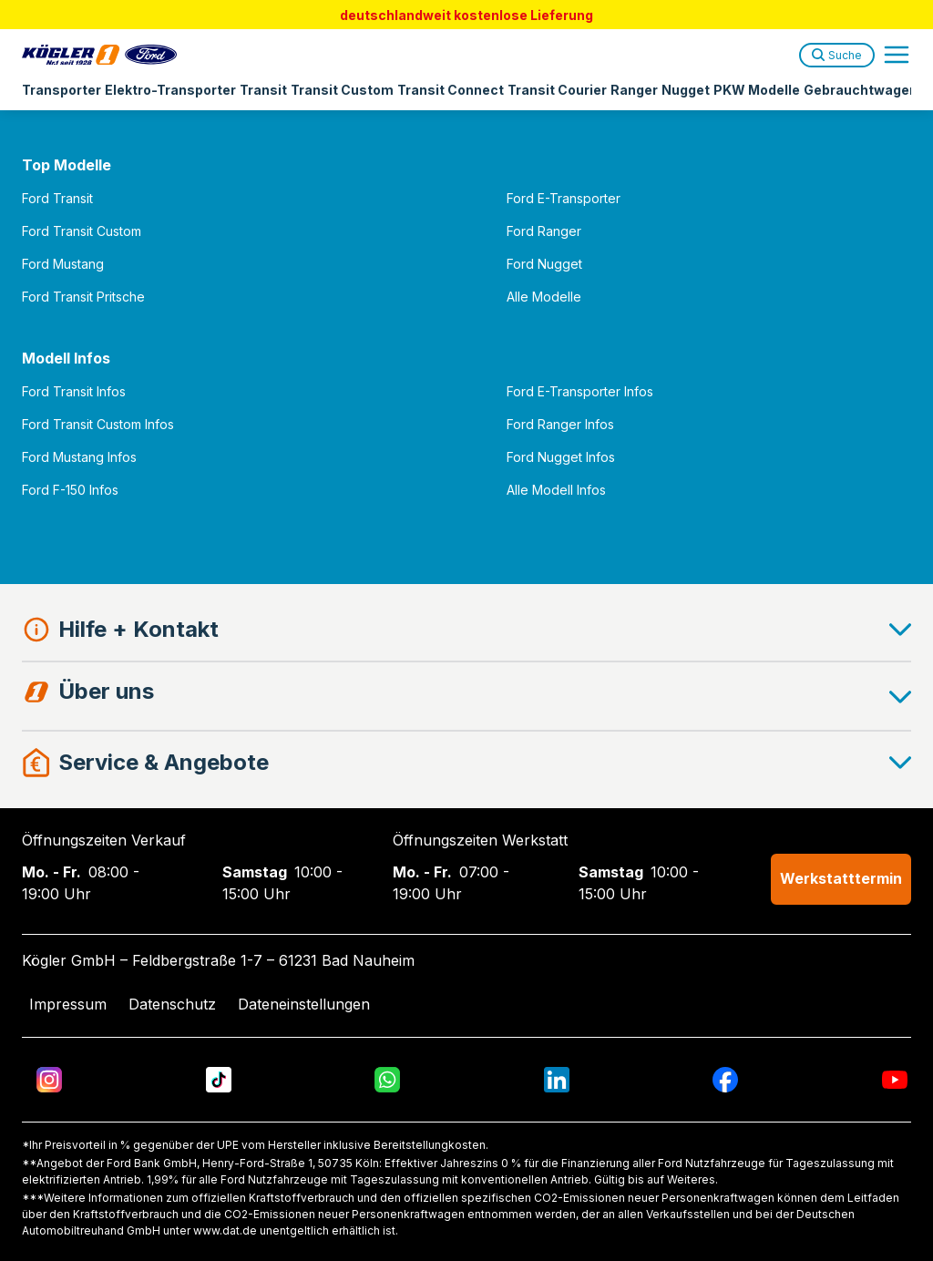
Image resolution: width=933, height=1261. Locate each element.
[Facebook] (725, 1079)
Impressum (68, 1004)
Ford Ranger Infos (560, 424)
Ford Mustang (63, 264)
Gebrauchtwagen (861, 89)
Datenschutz (172, 1004)
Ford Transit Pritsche (83, 296)
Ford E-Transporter (563, 198)
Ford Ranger (544, 231)
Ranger (634, 89)
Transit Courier (557, 89)
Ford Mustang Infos (79, 457)
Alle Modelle (544, 296)
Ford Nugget (544, 264)
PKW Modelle (756, 89)
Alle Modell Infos (556, 489)
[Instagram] (49, 1079)
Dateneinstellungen (304, 1004)
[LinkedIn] (556, 1079)
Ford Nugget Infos (561, 457)
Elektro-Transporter (170, 89)
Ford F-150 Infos (70, 489)
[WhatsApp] (387, 1079)
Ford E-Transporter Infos (580, 391)
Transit (263, 89)
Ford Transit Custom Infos (98, 424)
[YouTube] (894, 1079)
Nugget (685, 89)
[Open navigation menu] (896, 54)
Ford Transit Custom (81, 231)
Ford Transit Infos (74, 391)
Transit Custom (342, 89)
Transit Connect (450, 89)
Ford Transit (57, 198)
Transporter (61, 89)
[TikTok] (218, 1079)
